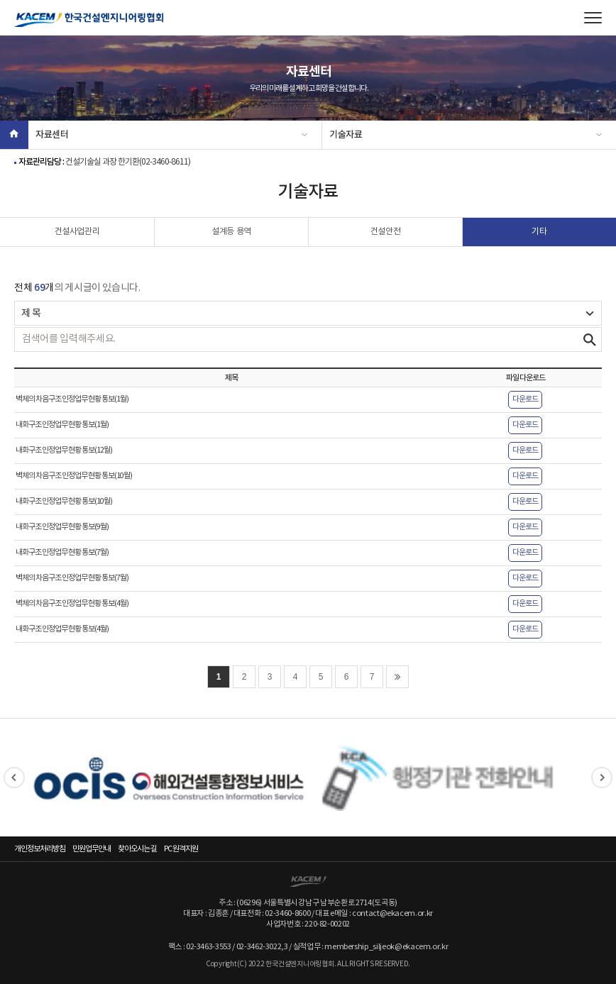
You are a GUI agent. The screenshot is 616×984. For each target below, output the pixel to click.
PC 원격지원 (181, 848)
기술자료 (346, 134)
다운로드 (525, 399)
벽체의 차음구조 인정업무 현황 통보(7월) (72, 578)
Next (601, 777)
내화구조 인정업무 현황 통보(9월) (62, 527)
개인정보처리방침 (39, 848)
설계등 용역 (231, 231)
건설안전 (385, 231)
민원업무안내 (91, 848)
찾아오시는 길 (137, 848)
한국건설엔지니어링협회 (88, 20)
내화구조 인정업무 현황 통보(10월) (64, 501)
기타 (539, 231)
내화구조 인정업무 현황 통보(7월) (62, 552)
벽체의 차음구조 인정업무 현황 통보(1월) (72, 399)
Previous (14, 777)
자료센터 (52, 134)
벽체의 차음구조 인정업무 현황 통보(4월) (72, 603)
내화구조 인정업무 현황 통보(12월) (64, 450)
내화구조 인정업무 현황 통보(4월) (62, 629)
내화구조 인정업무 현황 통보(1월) (62, 425)
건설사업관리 (77, 231)
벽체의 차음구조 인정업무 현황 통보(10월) (74, 476)
